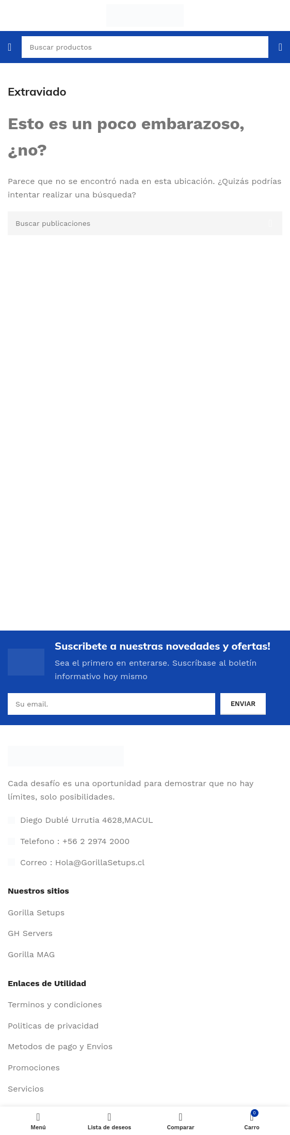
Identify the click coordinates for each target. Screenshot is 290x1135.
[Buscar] (145, 223)
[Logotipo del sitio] (145, 15)
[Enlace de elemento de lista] (145, 912)
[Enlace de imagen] (66, 755)
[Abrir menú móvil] (10, 47)
